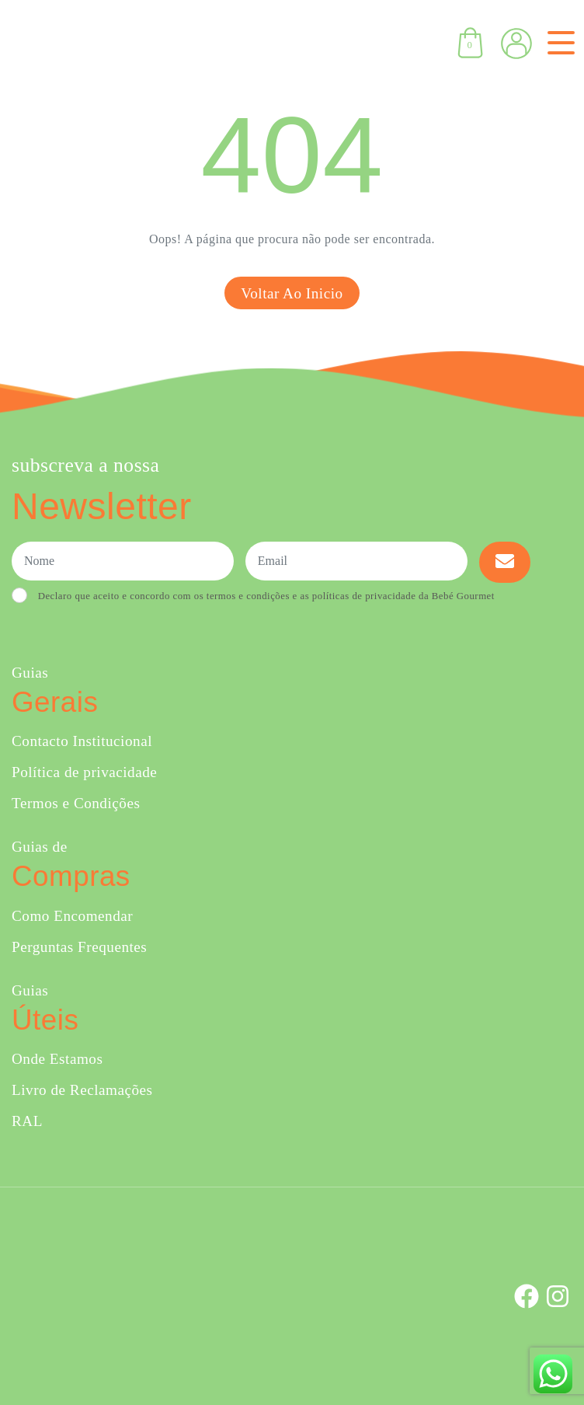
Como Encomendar (72, 916)
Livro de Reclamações (82, 1090)
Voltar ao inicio (291, 293)
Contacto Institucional (82, 741)
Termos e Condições (76, 803)
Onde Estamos (57, 1059)
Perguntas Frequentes (79, 947)
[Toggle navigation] (558, 42)
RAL (27, 1121)
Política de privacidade (84, 772)
